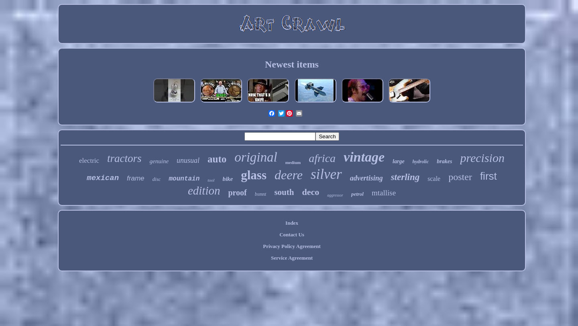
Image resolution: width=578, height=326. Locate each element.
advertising (366, 178)
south (284, 192)
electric (89, 160)
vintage (364, 157)
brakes (444, 161)
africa (322, 158)
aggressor (335, 195)
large (399, 161)
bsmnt (261, 194)
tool (211, 180)
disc (157, 179)
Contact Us (291, 235)
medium (293, 162)
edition (204, 190)
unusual (188, 160)
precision (482, 157)
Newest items (292, 64)
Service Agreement (292, 258)
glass (254, 175)
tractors (124, 158)
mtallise (384, 193)
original (255, 157)
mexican (103, 178)
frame (135, 178)
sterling (405, 177)
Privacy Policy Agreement (291, 246)
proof (237, 192)
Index (291, 223)
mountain (184, 178)
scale (433, 178)
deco (310, 192)
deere (289, 175)
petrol (357, 194)
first (488, 176)
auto (217, 159)
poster (460, 177)
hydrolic (421, 161)
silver (326, 174)
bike (227, 179)
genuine (159, 161)
